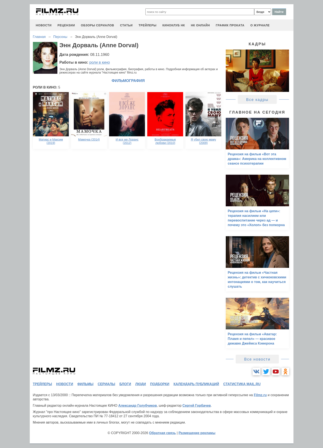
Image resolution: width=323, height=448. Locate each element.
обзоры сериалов (97, 25)
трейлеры (148, 25)
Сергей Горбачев (196, 405)
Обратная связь (162, 433)
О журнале (260, 25)
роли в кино (99, 62)
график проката (230, 25)
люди (140, 384)
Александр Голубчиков (137, 405)
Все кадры (257, 100)
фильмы (85, 384)
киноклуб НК (173, 25)
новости (44, 25)
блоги (125, 384)
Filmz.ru (260, 395)
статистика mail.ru (242, 384)
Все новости (257, 359)
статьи (126, 25)
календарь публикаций (196, 384)
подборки (159, 384)
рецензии (66, 25)
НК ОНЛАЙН (200, 25)
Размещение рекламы (196, 433)
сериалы (106, 384)
